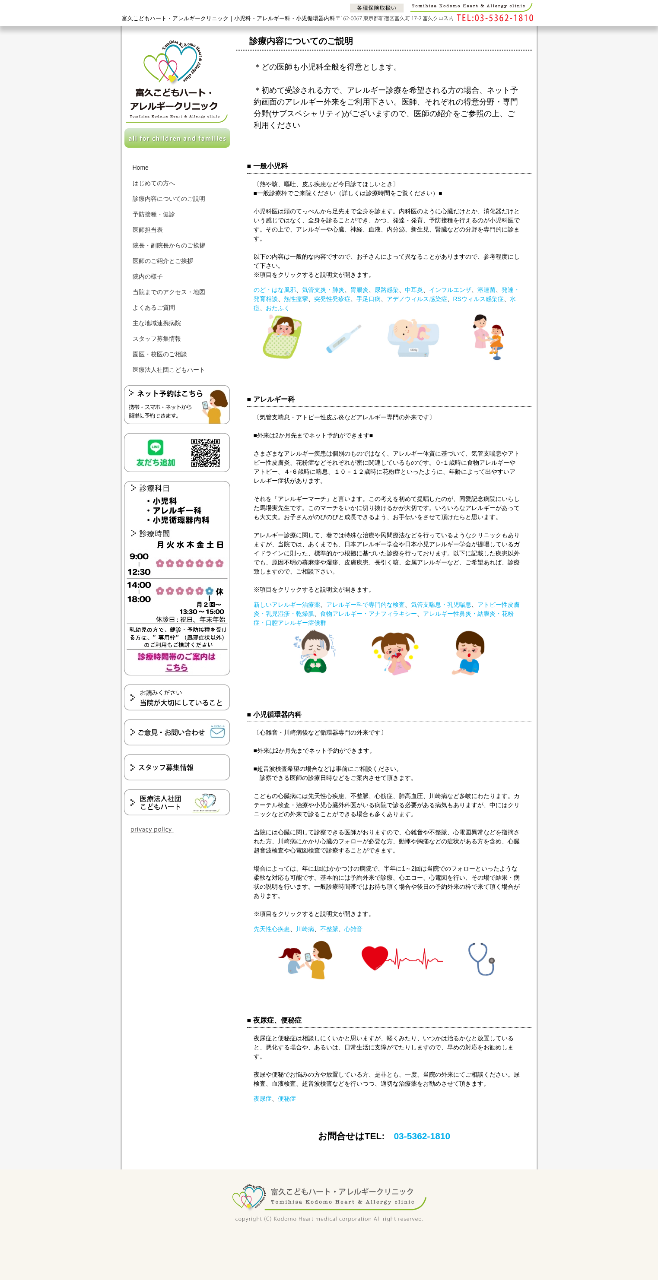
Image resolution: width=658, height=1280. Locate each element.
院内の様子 (148, 276)
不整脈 (329, 928)
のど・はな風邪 (275, 289)
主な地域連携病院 (157, 323)
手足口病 (368, 298)
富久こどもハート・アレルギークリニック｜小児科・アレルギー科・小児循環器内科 (228, 18)
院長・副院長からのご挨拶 (169, 245)
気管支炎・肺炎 (323, 289)
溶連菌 (486, 289)
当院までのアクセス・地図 (169, 291)
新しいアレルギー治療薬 (287, 604)
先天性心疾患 (272, 928)
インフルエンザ (450, 289)
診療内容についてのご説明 (169, 198)
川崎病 (305, 928)
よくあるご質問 (154, 307)
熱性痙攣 (296, 298)
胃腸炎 (359, 289)
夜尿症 (263, 1098)
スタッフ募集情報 (157, 338)
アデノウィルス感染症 (417, 298)
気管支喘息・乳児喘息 (441, 604)
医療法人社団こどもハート (169, 369)
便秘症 (287, 1098)
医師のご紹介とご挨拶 (163, 260)
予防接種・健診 (154, 214)
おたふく (278, 307)
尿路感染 (387, 289)
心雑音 (353, 928)
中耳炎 (414, 289)
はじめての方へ (154, 183)
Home (141, 167)
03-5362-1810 (422, 1136)
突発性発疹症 (332, 298)
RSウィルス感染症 (478, 298)
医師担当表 (148, 229)
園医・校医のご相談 (160, 354)
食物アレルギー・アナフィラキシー (368, 613)
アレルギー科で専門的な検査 (365, 604)
